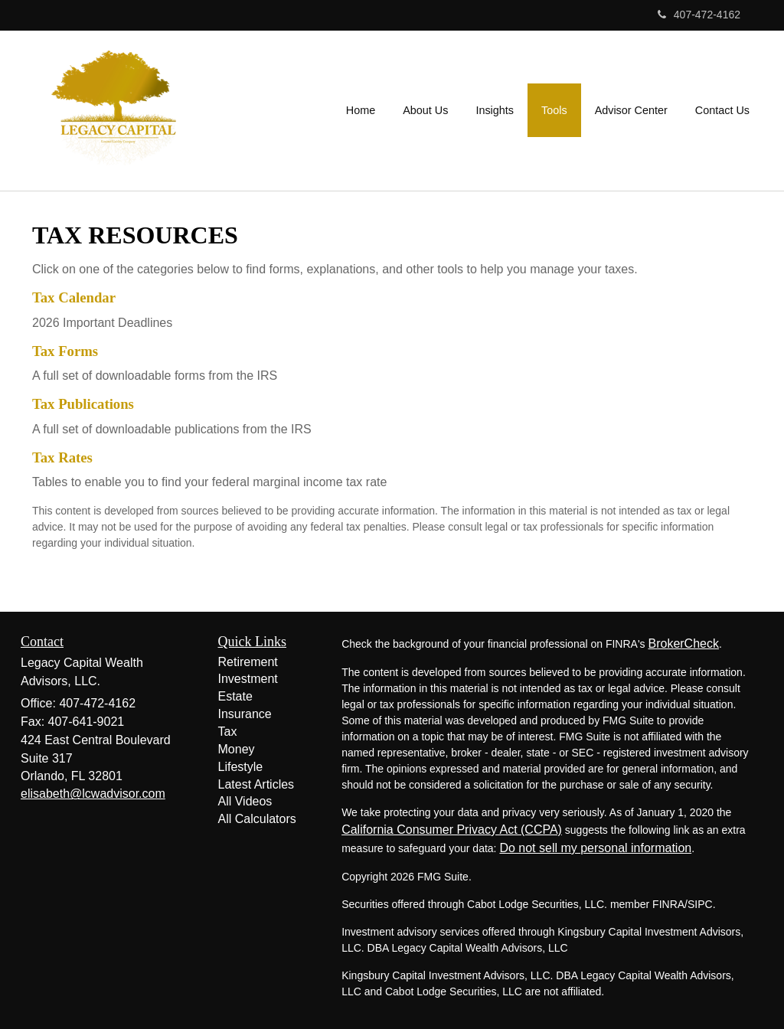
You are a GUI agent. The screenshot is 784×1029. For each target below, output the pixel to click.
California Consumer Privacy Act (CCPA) (451, 829)
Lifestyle (240, 766)
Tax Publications (83, 404)
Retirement (248, 661)
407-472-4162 (699, 14)
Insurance (245, 713)
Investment (248, 678)
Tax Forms (65, 351)
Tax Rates (62, 457)
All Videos (245, 801)
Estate (235, 696)
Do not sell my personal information (595, 847)
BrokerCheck (683, 643)
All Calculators (257, 818)
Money (236, 749)
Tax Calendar (74, 297)
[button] (425, 110)
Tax (227, 731)
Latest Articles (256, 784)
